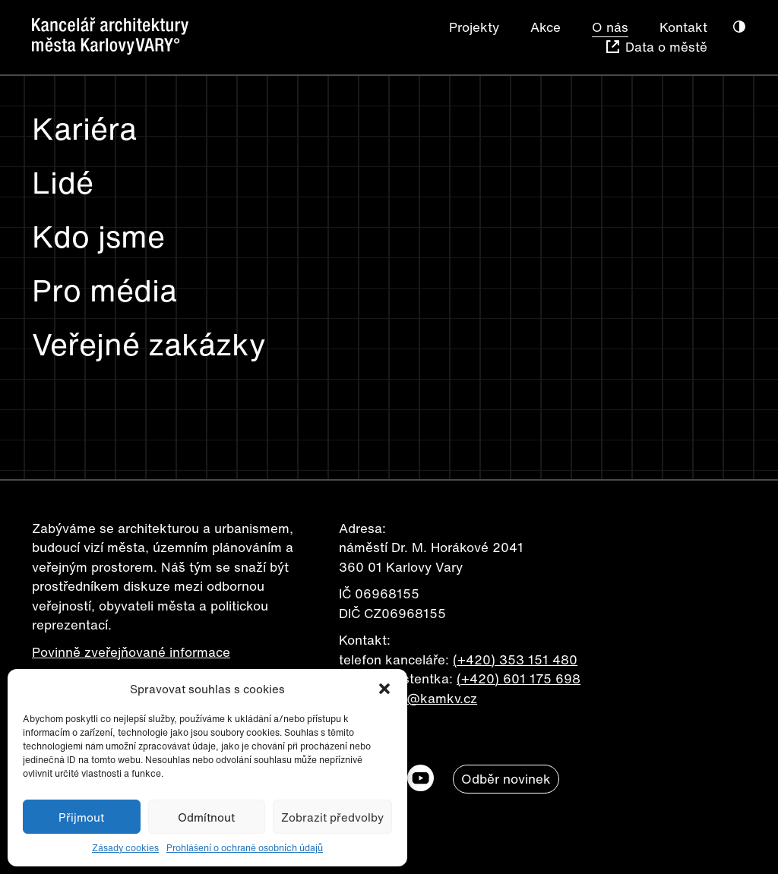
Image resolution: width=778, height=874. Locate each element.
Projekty (474, 26)
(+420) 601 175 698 (518, 678)
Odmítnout (206, 817)
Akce (545, 26)
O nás (610, 26)
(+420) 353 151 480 (515, 659)
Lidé (62, 182)
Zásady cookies (125, 847)
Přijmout (81, 817)
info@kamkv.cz (430, 698)
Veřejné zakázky (149, 344)
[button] (384, 688)
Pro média (104, 290)
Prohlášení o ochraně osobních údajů (244, 847)
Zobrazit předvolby (332, 817)
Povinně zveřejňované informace (131, 651)
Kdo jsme (98, 236)
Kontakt (683, 26)
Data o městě (666, 46)
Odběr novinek (506, 778)
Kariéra (84, 128)
